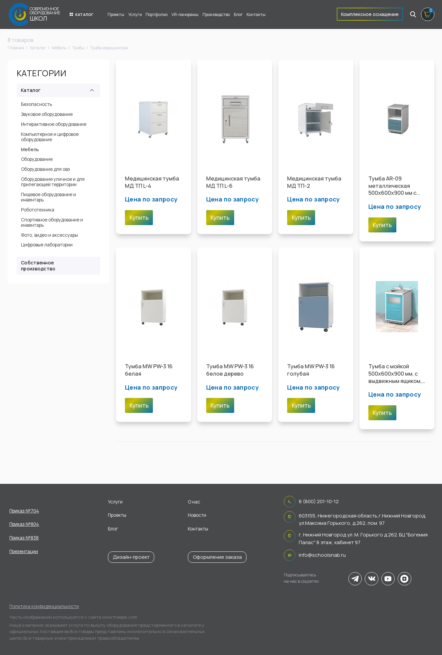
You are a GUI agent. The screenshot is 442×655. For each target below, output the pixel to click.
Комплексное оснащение (370, 14)
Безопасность (36, 104)
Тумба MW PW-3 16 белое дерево (230, 370)
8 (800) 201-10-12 (319, 501)
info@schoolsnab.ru (322, 554)
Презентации (23, 551)
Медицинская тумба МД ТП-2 (314, 182)
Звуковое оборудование (47, 114)
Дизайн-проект (131, 556)
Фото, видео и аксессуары (49, 235)
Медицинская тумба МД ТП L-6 (233, 182)
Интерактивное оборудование (53, 124)
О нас (194, 502)
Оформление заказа (217, 556)
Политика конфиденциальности (44, 606)
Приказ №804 (24, 524)
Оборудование (37, 159)
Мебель (30, 150)
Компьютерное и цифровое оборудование (50, 137)
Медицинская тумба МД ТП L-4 (152, 182)
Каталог (82, 14)
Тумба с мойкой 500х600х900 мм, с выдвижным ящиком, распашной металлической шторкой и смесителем (395, 374)
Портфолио (157, 14)
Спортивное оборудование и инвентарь (52, 222)
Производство (216, 14)
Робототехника (37, 210)
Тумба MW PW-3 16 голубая (311, 370)
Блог (238, 14)
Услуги (135, 14)
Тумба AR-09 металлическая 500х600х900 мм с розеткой (392, 186)
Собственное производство (38, 265)
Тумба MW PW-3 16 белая (149, 370)
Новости (197, 515)
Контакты (255, 14)
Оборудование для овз (45, 169)
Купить (139, 217)
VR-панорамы (185, 14)
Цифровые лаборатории (47, 245)
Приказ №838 (24, 538)
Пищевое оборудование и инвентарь (48, 197)
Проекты (116, 14)
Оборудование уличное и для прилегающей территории (53, 181)
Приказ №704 (24, 511)
